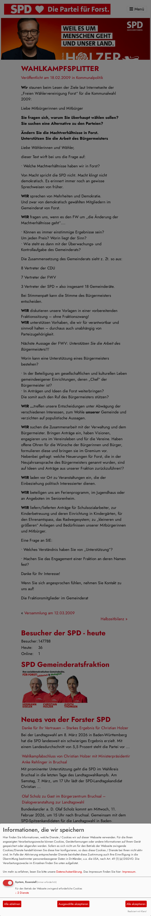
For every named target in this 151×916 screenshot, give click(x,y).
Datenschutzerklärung (69, 872)
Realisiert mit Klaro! (137, 911)
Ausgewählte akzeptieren (73, 904)
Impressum (128, 872)
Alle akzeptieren (135, 904)
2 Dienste (22, 893)
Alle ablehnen (12, 904)
